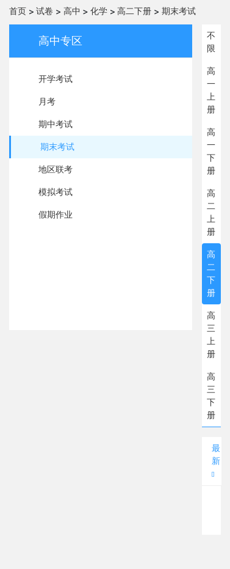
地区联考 (55, 169)
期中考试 (55, 124)
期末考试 (179, 11)
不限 (211, 42)
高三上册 (211, 334)
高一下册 (211, 151)
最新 (216, 461)
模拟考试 (55, 192)
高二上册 (211, 212)
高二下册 (134, 11)
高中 (72, 11)
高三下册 (211, 396)
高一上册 (211, 90)
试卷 (44, 11)
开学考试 (55, 79)
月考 (47, 101)
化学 (98, 11)
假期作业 (55, 214)
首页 (17, 11)
